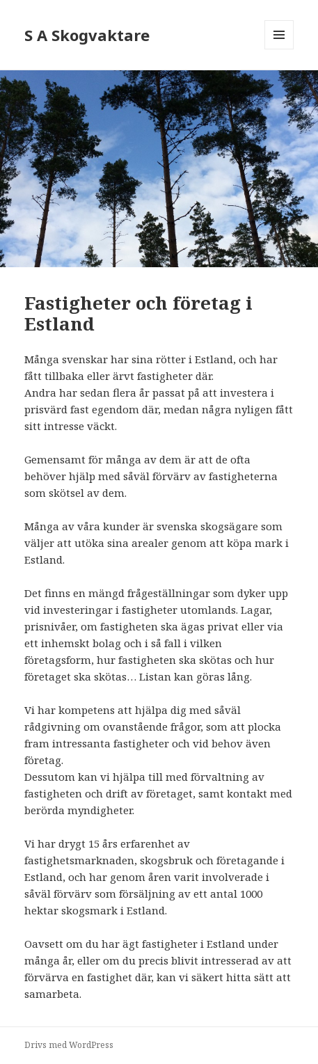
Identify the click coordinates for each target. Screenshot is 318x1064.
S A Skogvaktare (87, 34)
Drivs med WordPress (68, 1045)
